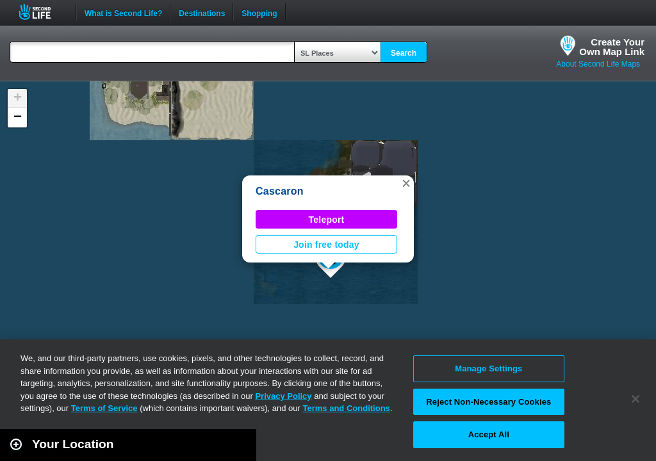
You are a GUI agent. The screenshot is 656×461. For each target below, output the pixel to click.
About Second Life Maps (598, 64)
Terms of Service (104, 408)
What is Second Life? (123, 12)
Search (403, 53)
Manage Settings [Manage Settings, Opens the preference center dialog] (488, 368)
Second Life (42, 11)
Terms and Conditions (346, 408)
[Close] (635, 399)
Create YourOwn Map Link (611, 46)
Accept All (488, 434)
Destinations (202, 12)
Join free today (326, 244)
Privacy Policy (283, 396)
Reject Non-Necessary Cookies (488, 402)
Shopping (259, 12)
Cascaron (280, 191)
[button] (406, 183)
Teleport (327, 219)
